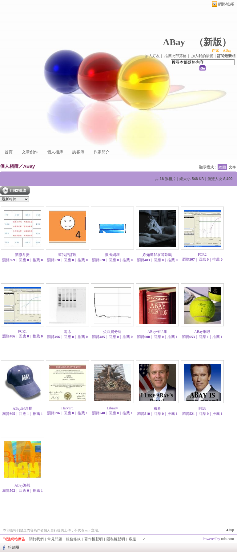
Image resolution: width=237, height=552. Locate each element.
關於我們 (36, 539)
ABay (174, 42)
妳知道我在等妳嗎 (157, 255)
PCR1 (22, 331)
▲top (230, 529)
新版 (212, 42)
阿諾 (202, 408)
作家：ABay (221, 50)
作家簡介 (102, 152)
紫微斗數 (22, 255)
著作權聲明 (93, 539)
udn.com (227, 539)
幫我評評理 (67, 255)
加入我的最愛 (202, 56)
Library (112, 408)
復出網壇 (112, 255)
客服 (132, 539)
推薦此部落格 (175, 56)
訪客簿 (78, 152)
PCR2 (202, 254)
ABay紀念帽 (22, 408)
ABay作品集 (157, 331)
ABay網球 (202, 331)
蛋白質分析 (112, 331)
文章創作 (30, 152)
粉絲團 (13, 547)
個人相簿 (55, 152)
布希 (157, 408)
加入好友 (152, 56)
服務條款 (73, 539)
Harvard (67, 408)
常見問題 (54, 539)
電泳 (67, 331)
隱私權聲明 (115, 539)
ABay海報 (22, 485)
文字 (232, 167)
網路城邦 (226, 4)
